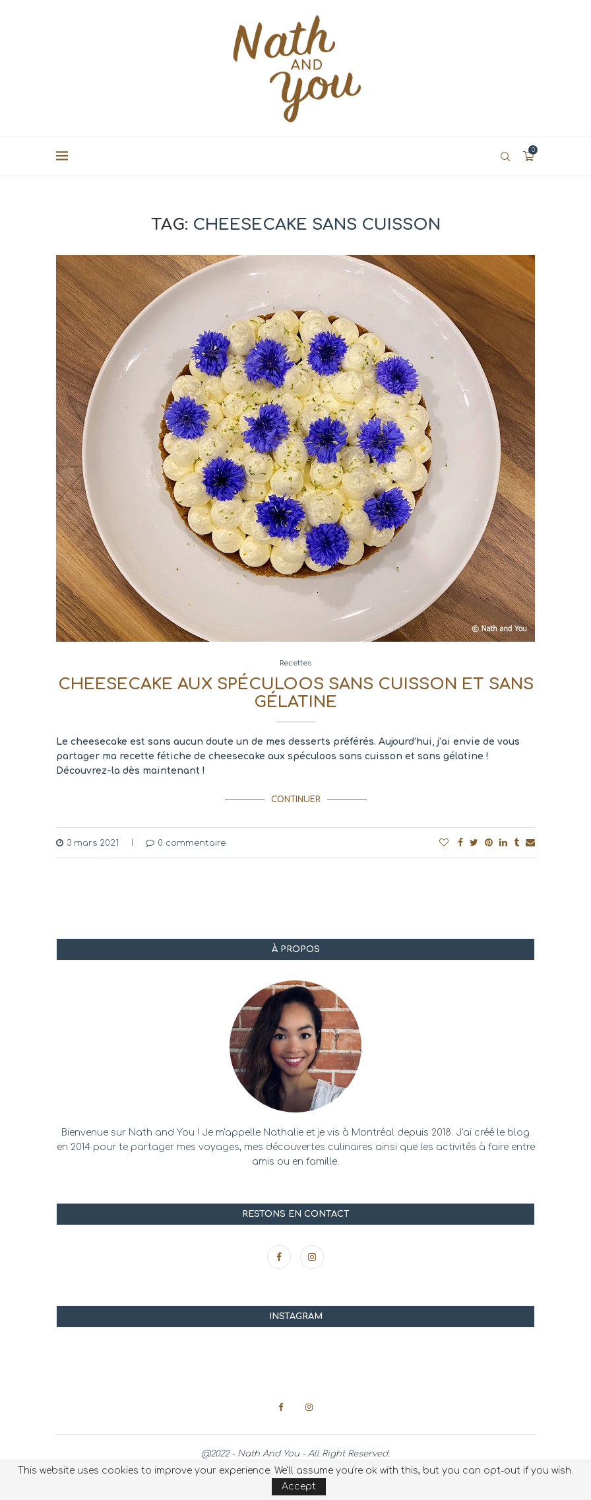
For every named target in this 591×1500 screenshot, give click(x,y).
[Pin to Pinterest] (489, 842)
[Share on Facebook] (460, 842)
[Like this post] (444, 842)
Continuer (296, 799)
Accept (299, 1486)
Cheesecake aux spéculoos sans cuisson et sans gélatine (296, 693)
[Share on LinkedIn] (503, 842)
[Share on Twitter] (474, 842)
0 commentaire (186, 842)
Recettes (295, 663)
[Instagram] (312, 1257)
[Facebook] (280, 1257)
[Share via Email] (530, 842)
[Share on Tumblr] (516, 842)
